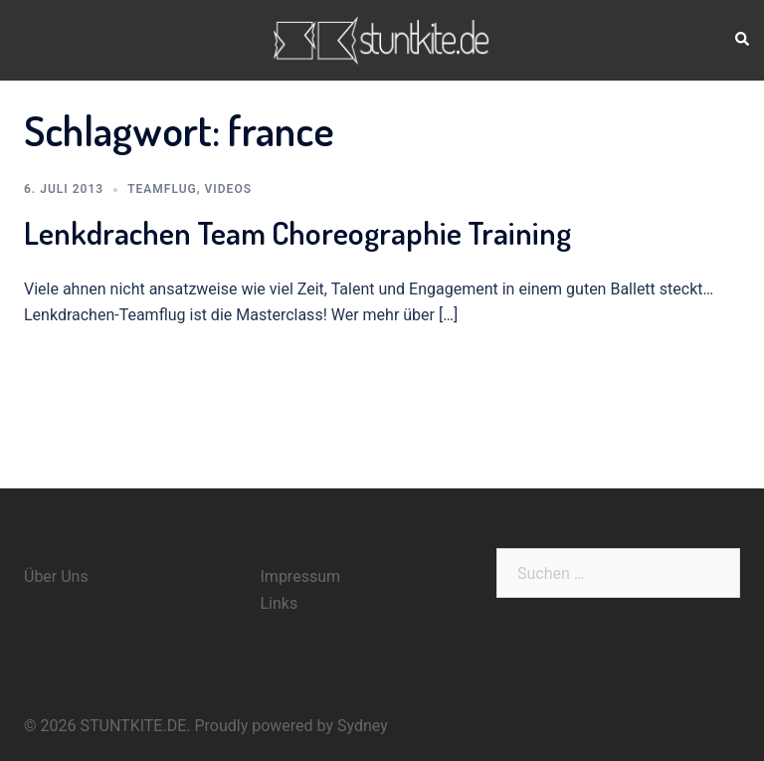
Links (279, 603)
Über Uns (56, 576)
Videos (228, 189)
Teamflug (162, 189)
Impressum (301, 576)
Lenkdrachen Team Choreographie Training (297, 232)
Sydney (362, 725)
